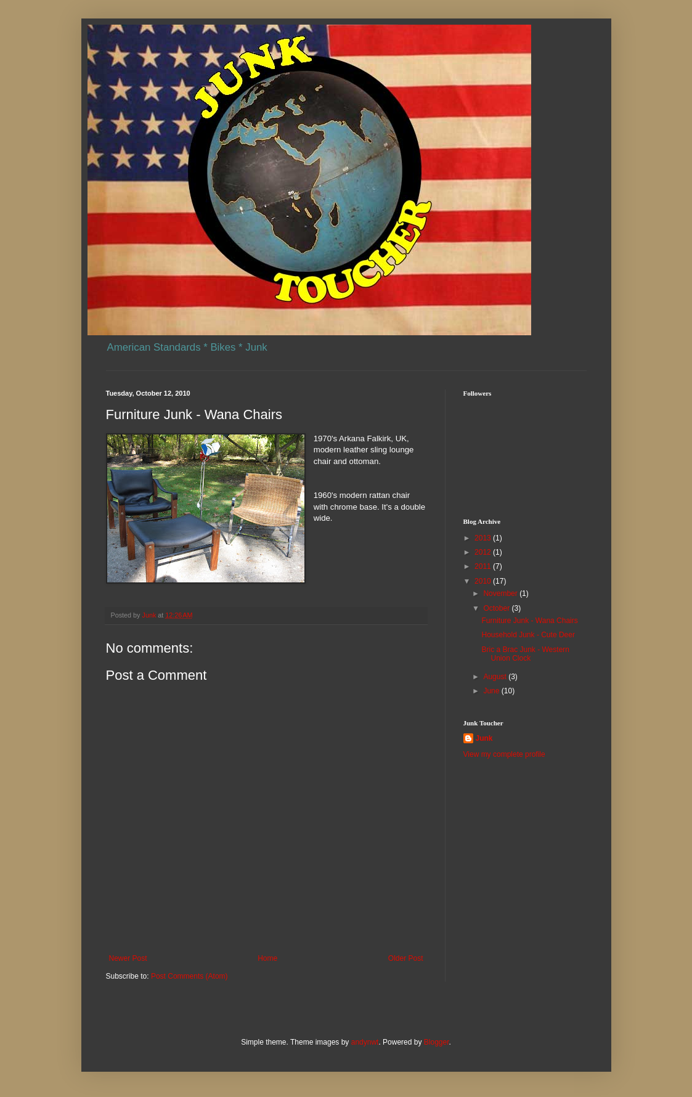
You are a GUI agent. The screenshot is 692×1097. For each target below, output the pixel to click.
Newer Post (128, 958)
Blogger (436, 1042)
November (501, 593)
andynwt (365, 1042)
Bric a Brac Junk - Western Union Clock (525, 654)
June (492, 691)
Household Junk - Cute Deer (527, 634)
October (497, 608)
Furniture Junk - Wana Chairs (529, 620)
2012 (483, 552)
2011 (483, 566)
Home (267, 958)
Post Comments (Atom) (189, 976)
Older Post (405, 958)
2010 (483, 581)
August (495, 676)
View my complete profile (504, 754)
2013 (483, 538)
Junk (484, 738)
